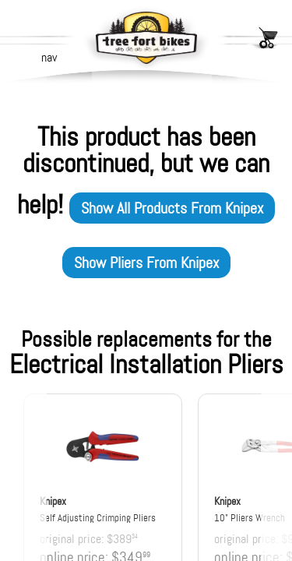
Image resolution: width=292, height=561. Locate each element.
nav (49, 57)
